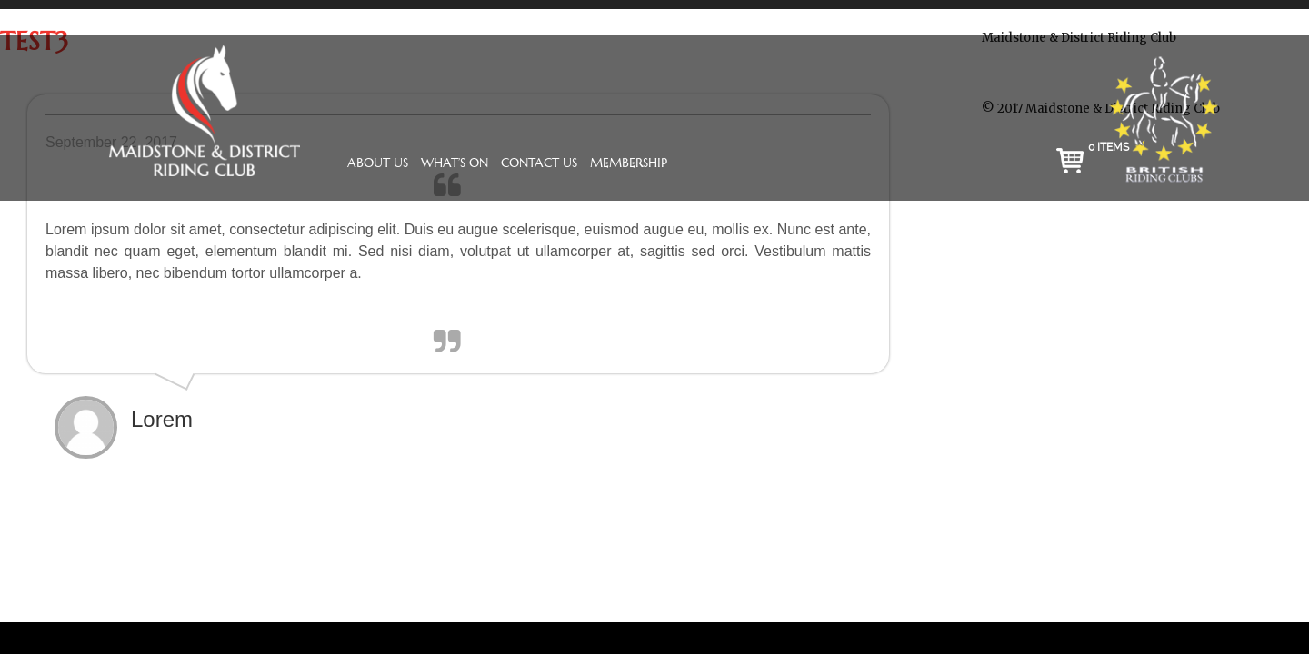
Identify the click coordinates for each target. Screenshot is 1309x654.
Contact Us (539, 162)
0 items (1108, 147)
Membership (628, 162)
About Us (377, 162)
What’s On (454, 162)
